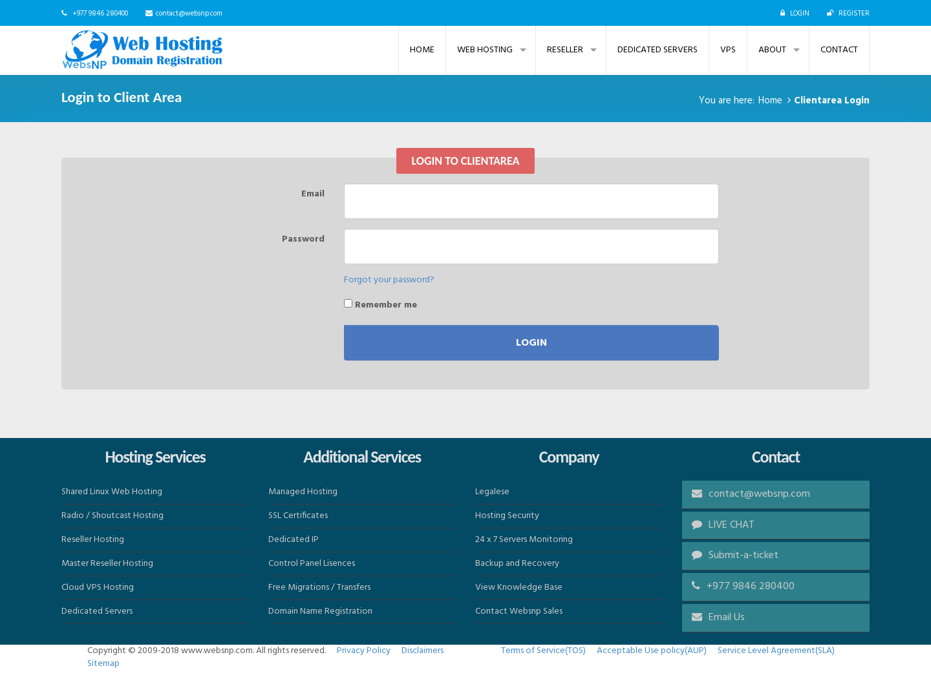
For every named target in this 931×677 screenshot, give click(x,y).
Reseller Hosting (92, 539)
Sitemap (103, 663)
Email (313, 194)
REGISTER (854, 13)
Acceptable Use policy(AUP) (652, 650)
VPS (728, 50)
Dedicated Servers (657, 50)
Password (303, 239)
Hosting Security (507, 515)
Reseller (565, 50)
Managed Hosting (302, 491)
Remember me (380, 305)
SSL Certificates (298, 515)
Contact (839, 50)
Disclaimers (422, 650)
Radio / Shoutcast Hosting (112, 515)
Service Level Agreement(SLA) (776, 650)
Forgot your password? (389, 280)
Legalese (492, 491)
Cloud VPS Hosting (97, 587)
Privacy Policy (364, 650)
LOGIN (799, 13)
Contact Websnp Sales (518, 611)
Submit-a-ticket (735, 555)
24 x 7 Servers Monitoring (524, 539)
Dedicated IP (293, 539)
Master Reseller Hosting (107, 563)
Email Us (727, 617)
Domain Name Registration (320, 611)
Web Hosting (485, 50)
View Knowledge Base (518, 587)
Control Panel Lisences (311, 563)
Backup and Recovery (517, 563)
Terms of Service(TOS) (543, 650)
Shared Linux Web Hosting (111, 491)
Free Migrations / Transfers (319, 587)
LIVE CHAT (723, 525)
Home (422, 50)
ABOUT (772, 50)
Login (531, 343)
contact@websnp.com (189, 13)
